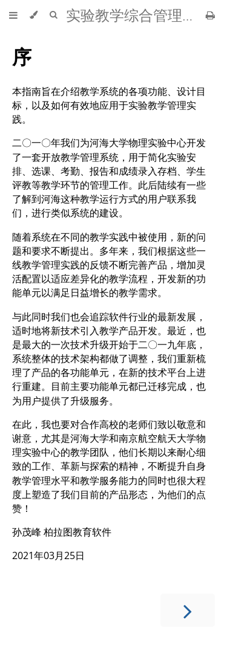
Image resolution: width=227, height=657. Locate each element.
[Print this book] (210, 15)
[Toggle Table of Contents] (13, 15)
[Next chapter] (187, 610)
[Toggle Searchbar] (53, 15)
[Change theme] (34, 15)
